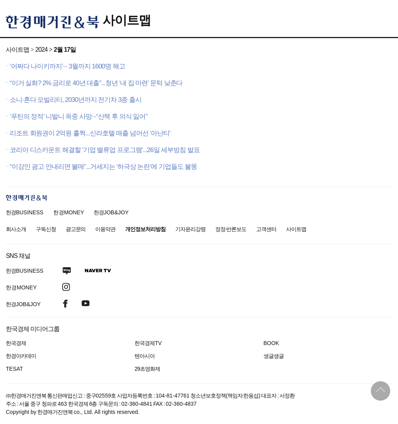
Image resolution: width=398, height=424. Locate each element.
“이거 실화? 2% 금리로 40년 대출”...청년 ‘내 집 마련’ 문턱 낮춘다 (96, 83)
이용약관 (105, 229)
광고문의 (76, 229)
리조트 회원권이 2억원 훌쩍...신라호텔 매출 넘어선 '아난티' (90, 133)
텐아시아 (144, 356)
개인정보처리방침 (145, 229)
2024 (41, 49)
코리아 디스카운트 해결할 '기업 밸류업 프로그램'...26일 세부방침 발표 (105, 150)
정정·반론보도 (231, 229)
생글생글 (274, 356)
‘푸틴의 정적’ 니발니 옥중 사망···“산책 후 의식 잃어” (78, 116)
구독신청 (46, 229)
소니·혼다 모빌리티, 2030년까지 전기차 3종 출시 (75, 99)
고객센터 (266, 229)
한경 (25, 212)
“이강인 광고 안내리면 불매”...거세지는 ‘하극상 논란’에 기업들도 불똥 (103, 166)
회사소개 (16, 229)
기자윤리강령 (190, 229)
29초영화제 (147, 369)
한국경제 (16, 343)
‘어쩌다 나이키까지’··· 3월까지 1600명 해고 (67, 66)
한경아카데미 (21, 356)
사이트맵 (127, 20)
